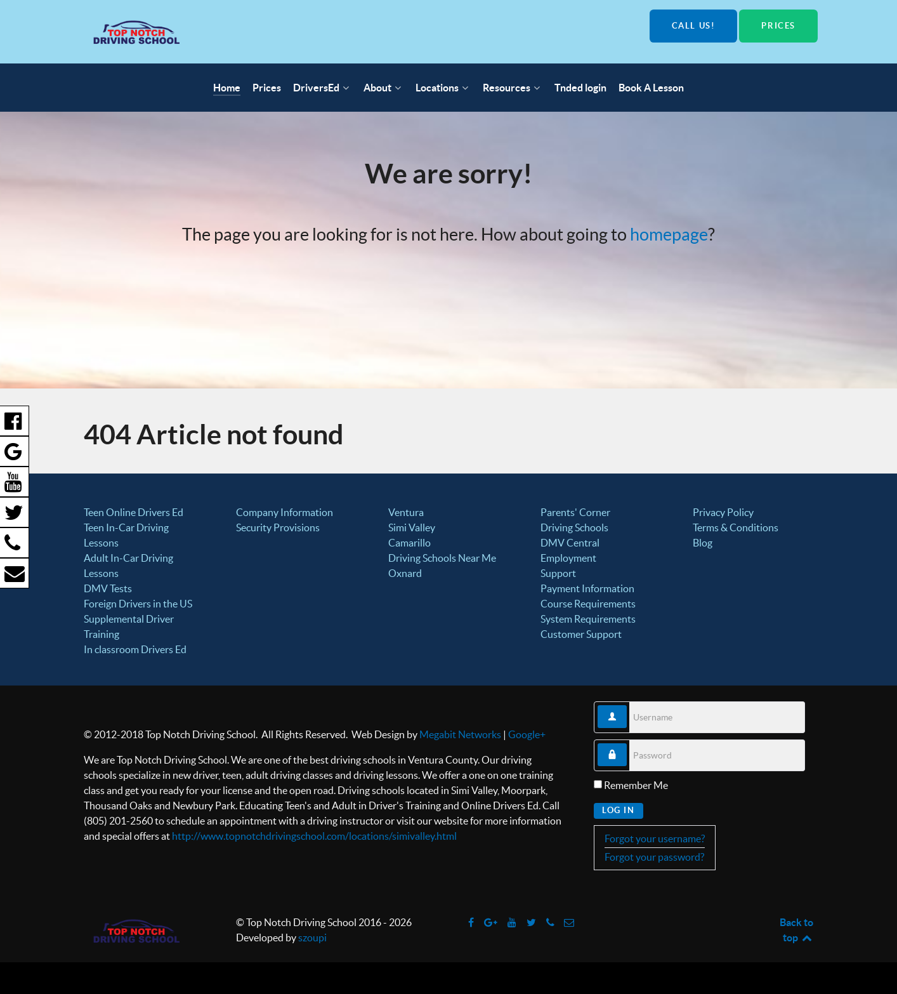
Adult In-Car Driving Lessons (128, 565)
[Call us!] (551, 922)
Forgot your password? (654, 857)
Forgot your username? (655, 838)
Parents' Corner (575, 512)
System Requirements (588, 619)
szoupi (312, 937)
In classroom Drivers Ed (135, 649)
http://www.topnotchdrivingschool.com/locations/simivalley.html (314, 836)
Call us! (694, 25)
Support (558, 573)
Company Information (284, 512)
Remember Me (636, 785)
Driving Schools (574, 527)
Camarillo (409, 542)
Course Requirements (588, 603)
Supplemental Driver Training (129, 626)
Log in (618, 810)
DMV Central (569, 542)
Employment (568, 558)
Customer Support (581, 634)
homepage (669, 234)
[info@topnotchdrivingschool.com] (569, 922)
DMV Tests (108, 588)
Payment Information (587, 588)
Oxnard (405, 573)
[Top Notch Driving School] (212, 32)
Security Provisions (278, 527)
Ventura (406, 512)
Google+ (527, 734)
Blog (702, 542)
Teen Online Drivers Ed (133, 512)
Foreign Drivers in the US (138, 603)
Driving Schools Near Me (442, 558)
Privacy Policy (723, 512)
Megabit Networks (460, 734)
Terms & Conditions (735, 527)
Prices (778, 25)
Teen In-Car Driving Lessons (126, 535)
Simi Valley (411, 527)
